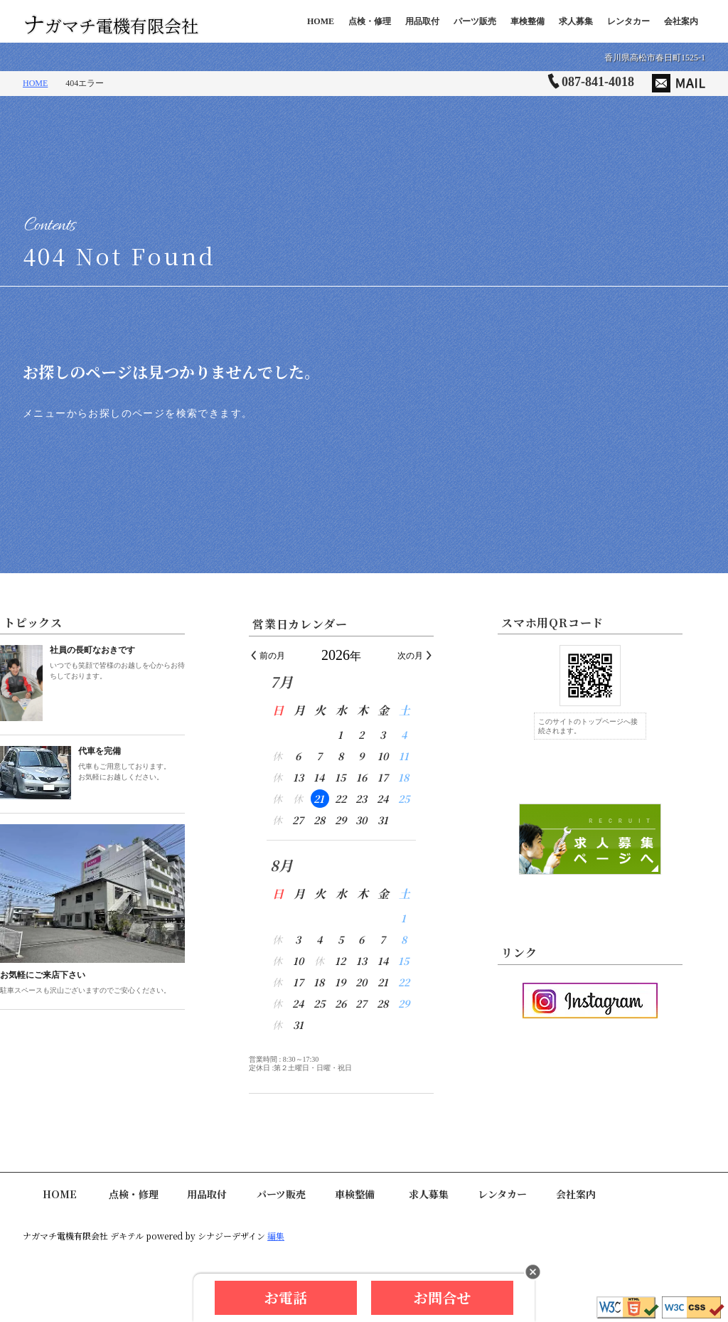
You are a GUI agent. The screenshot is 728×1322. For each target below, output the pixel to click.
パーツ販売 (475, 21)
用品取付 (422, 21)
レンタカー (628, 21)
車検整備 (527, 21)
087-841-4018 (598, 82)
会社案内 (681, 21)
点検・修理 (369, 21)
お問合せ (442, 1297)
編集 (275, 1236)
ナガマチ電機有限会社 (110, 21)
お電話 (285, 1297)
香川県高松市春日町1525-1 (654, 58)
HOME (320, 21)
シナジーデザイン (231, 1236)
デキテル (127, 1236)
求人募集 (576, 21)
